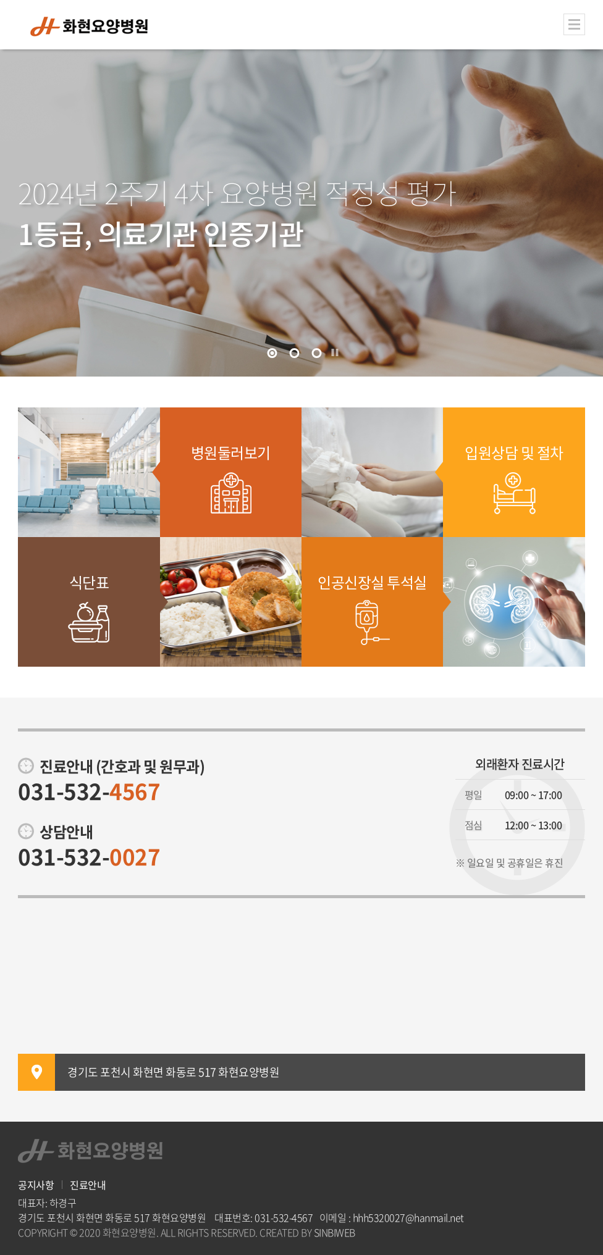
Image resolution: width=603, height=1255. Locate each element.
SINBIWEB (334, 1232)
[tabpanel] (301, 213)
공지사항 (36, 1184)
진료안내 (88, 1184)
